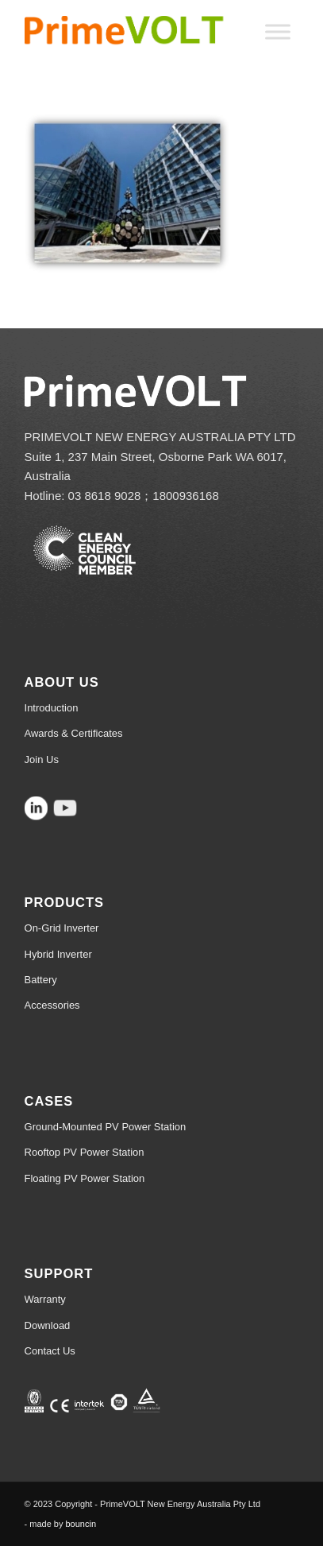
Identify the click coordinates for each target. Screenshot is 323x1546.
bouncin (81, 1524)
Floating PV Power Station (85, 1178)
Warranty (45, 1299)
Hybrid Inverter (58, 954)
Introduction (52, 708)
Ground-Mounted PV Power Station (105, 1127)
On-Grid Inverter (62, 928)
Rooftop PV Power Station (84, 1152)
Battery (41, 980)
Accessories (52, 1005)
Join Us (42, 759)
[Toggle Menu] (277, 31)
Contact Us (50, 1351)
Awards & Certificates (74, 733)
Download (48, 1325)
